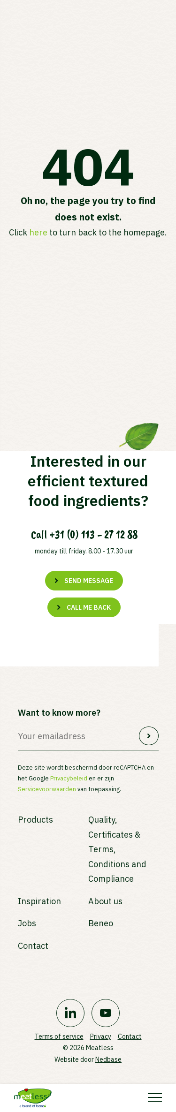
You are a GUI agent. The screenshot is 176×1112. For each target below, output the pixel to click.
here (38, 232)
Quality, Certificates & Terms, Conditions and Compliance (117, 849)
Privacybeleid (68, 778)
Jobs (27, 923)
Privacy (100, 1036)
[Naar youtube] (106, 1013)
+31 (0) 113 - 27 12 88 (93, 534)
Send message (88, 580)
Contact (33, 945)
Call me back (89, 607)
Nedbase (108, 1059)
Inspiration (39, 901)
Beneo (100, 923)
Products (35, 819)
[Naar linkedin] (70, 1013)
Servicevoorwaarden (47, 789)
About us (105, 901)
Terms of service (59, 1036)
